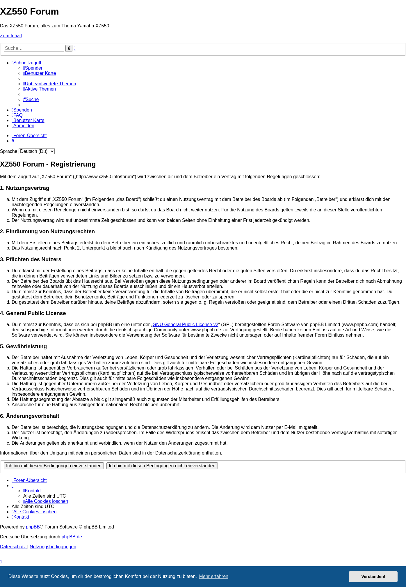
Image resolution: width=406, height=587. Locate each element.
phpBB (33, 526)
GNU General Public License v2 (185, 324)
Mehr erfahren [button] (213, 576)
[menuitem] (33, 68)
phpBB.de (72, 536)
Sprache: (9, 151)
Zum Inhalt (11, 35)
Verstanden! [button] (373, 576)
